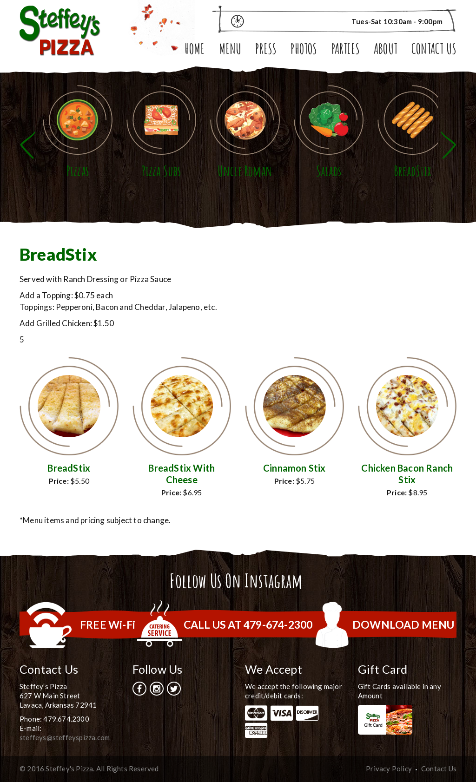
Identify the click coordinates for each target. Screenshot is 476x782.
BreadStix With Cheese (181, 473)
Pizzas (77, 170)
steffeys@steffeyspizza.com (65, 737)
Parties (345, 50)
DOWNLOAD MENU (403, 624)
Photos (304, 50)
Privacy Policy (389, 768)
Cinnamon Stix (294, 467)
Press (266, 50)
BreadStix (412, 170)
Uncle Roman (245, 170)
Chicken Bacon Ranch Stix (407, 473)
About (385, 50)
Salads (328, 170)
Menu (230, 50)
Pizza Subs (161, 170)
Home (195, 50)
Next (448, 145)
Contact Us (433, 50)
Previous (27, 145)
